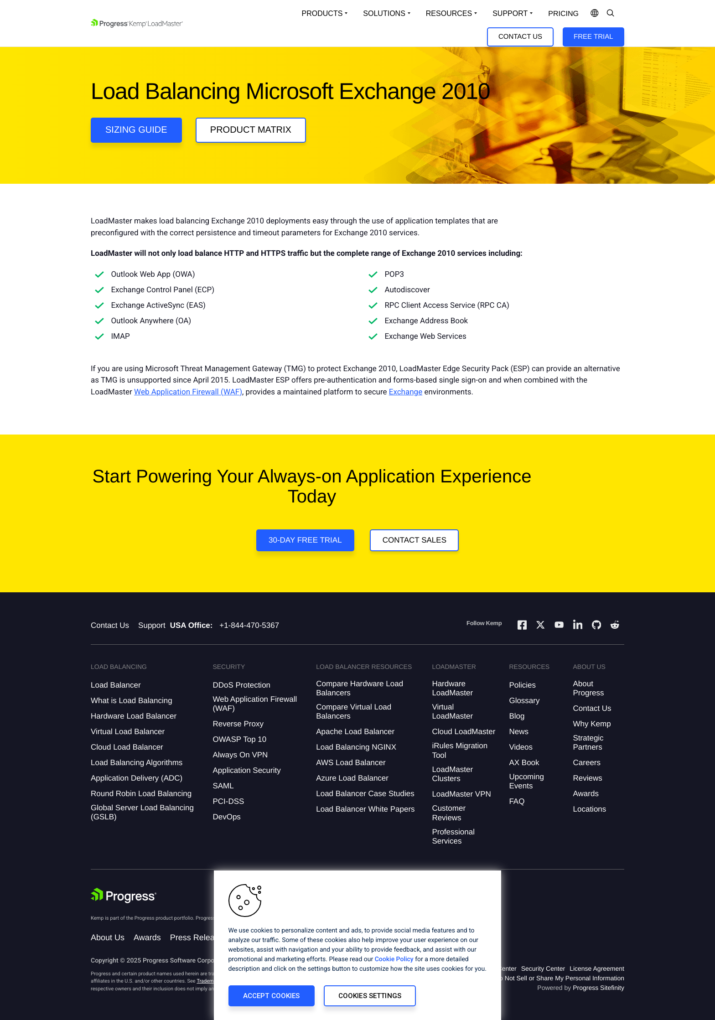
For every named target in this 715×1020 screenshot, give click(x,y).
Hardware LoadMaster (452, 688)
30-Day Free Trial (305, 540)
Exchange (405, 392)
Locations (589, 809)
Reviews (587, 778)
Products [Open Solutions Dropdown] (322, 13)
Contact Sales (414, 540)
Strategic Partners (588, 742)
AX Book (524, 762)
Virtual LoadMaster (452, 711)
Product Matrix (250, 130)
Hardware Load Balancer (133, 716)
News (518, 731)
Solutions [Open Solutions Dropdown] (384, 13)
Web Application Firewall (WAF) (188, 392)
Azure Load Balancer (352, 778)
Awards (586, 793)
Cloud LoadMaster (463, 731)
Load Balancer (116, 685)
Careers (587, 762)
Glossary (524, 700)
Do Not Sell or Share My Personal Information (559, 978)
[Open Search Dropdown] (610, 13)
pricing (563, 14)
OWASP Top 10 (239, 739)
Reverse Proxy (237, 724)
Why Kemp (592, 724)
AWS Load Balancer (350, 762)
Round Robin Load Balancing (141, 793)
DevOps (226, 817)
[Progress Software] (123, 897)
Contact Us (520, 37)
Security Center (543, 968)
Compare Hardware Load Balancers (359, 688)
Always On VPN (240, 755)
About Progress (588, 688)
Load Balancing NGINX (356, 747)
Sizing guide (136, 130)
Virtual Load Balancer (128, 731)
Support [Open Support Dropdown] (510, 13)
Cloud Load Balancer (127, 747)
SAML (222, 786)
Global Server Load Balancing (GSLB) (142, 812)
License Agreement (597, 968)
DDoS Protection (241, 685)
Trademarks (210, 981)
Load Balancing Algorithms (136, 762)
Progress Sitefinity (598, 987)
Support (152, 625)
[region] (357, 945)
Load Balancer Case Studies (365, 793)
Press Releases (199, 937)
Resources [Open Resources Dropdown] (449, 13)
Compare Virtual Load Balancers (353, 711)
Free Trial (593, 37)
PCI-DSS (228, 801)
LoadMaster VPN (461, 794)
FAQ (516, 801)
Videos (521, 747)
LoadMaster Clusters (452, 774)
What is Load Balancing (131, 700)
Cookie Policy (394, 959)
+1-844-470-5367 (249, 625)
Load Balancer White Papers (365, 809)
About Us (107, 937)
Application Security (246, 770)
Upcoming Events (526, 781)
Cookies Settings (369, 996)
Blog (516, 716)
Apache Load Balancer (355, 731)
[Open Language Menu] (594, 13)
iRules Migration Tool (459, 750)
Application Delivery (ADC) (136, 778)
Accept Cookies (271, 996)
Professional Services (453, 836)
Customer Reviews (449, 813)
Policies (522, 685)
